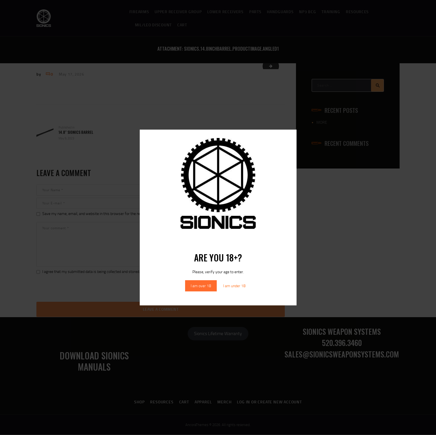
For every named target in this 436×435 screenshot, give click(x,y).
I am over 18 (201, 285)
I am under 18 (234, 285)
